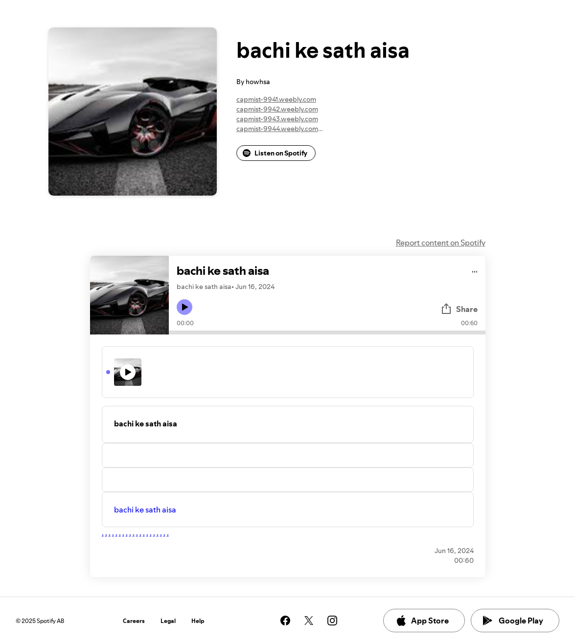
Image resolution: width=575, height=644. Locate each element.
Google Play (513, 620)
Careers (134, 621)
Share (459, 309)
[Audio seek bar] (327, 332)
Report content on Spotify (440, 242)
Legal (168, 621)
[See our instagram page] (332, 620)
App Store (422, 620)
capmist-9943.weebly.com (277, 119)
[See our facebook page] (285, 620)
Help (198, 621)
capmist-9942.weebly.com (277, 109)
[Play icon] (184, 307)
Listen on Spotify (275, 153)
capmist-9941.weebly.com (276, 99)
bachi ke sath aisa (145, 509)
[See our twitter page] (309, 620)
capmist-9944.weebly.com (277, 128)
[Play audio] (475, 270)
